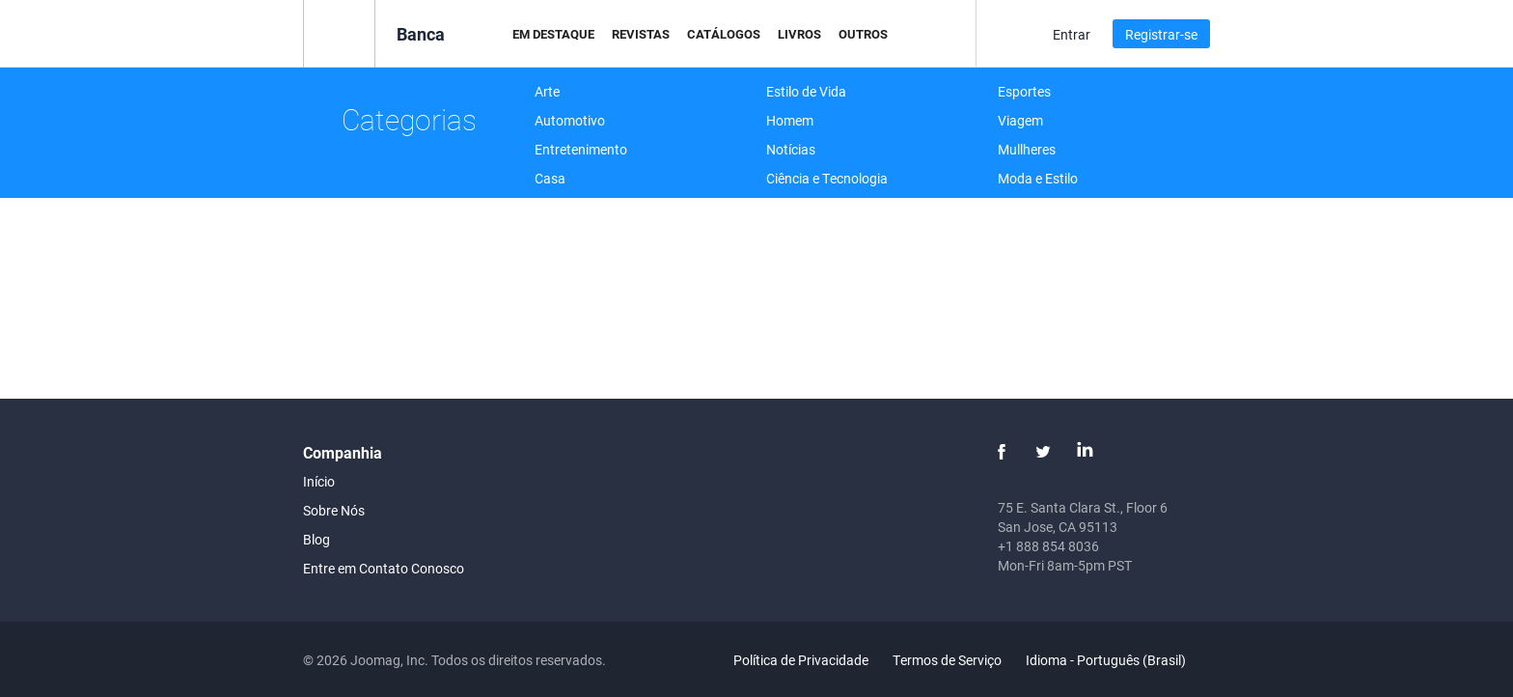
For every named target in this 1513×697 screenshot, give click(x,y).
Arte (547, 91)
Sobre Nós (334, 510)
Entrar (1071, 34)
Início (319, 481)
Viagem (1020, 120)
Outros (863, 33)
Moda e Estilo (1038, 178)
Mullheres (1027, 149)
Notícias (790, 149)
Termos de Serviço (947, 660)
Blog (316, 539)
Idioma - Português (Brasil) (1117, 660)
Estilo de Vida (806, 91)
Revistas (641, 33)
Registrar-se (1161, 34)
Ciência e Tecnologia (827, 178)
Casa (550, 178)
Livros (799, 33)
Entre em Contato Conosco (383, 568)
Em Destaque (553, 33)
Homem (789, 120)
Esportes (1024, 91)
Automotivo (570, 120)
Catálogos (723, 33)
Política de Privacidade (800, 660)
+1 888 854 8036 (1048, 546)
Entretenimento (581, 149)
